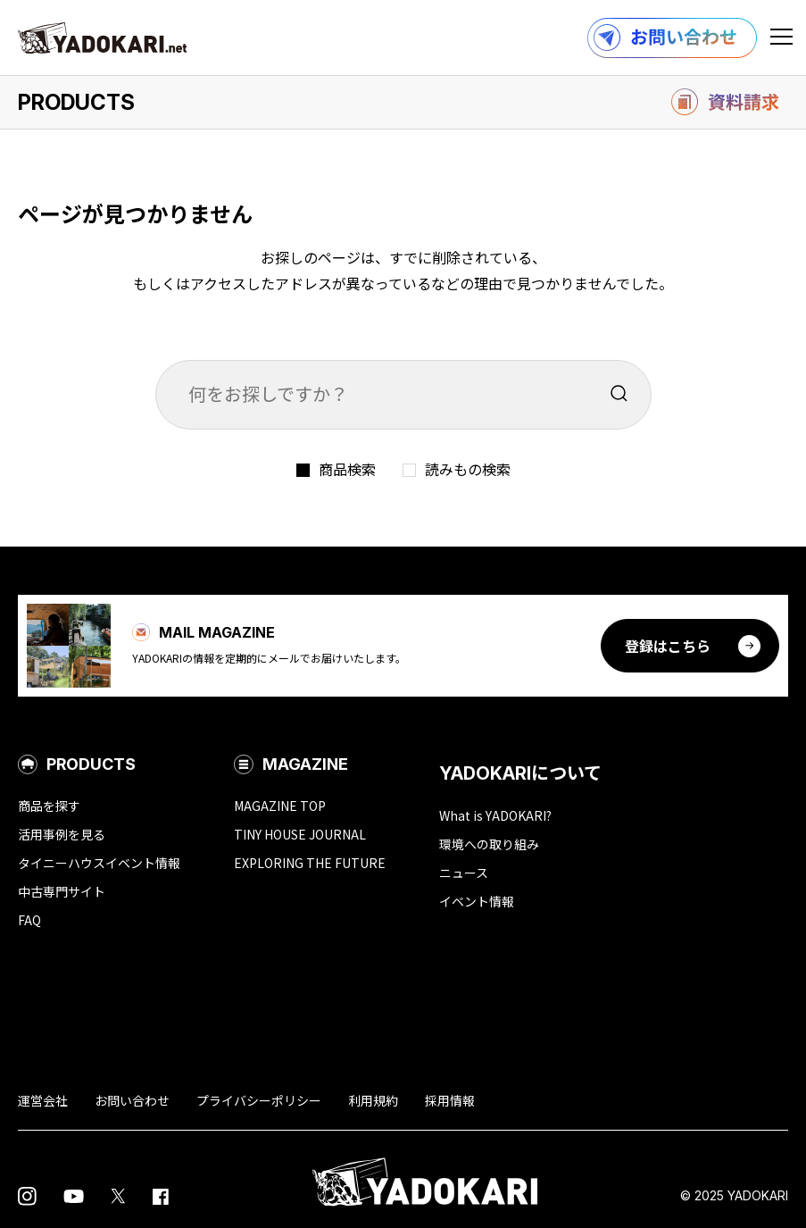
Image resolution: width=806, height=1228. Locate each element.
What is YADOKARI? (495, 815)
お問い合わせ (132, 1100)
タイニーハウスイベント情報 (99, 863)
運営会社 (43, 1100)
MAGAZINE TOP (280, 805)
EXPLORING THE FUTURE (310, 863)
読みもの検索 (468, 469)
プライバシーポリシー (258, 1100)
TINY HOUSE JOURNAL (300, 834)
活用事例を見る (61, 834)
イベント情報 (476, 901)
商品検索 (347, 469)
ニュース (463, 872)
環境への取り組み (489, 844)
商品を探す (49, 805)
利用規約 (373, 1100)
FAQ (29, 920)
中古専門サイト (61, 891)
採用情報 (450, 1100)
